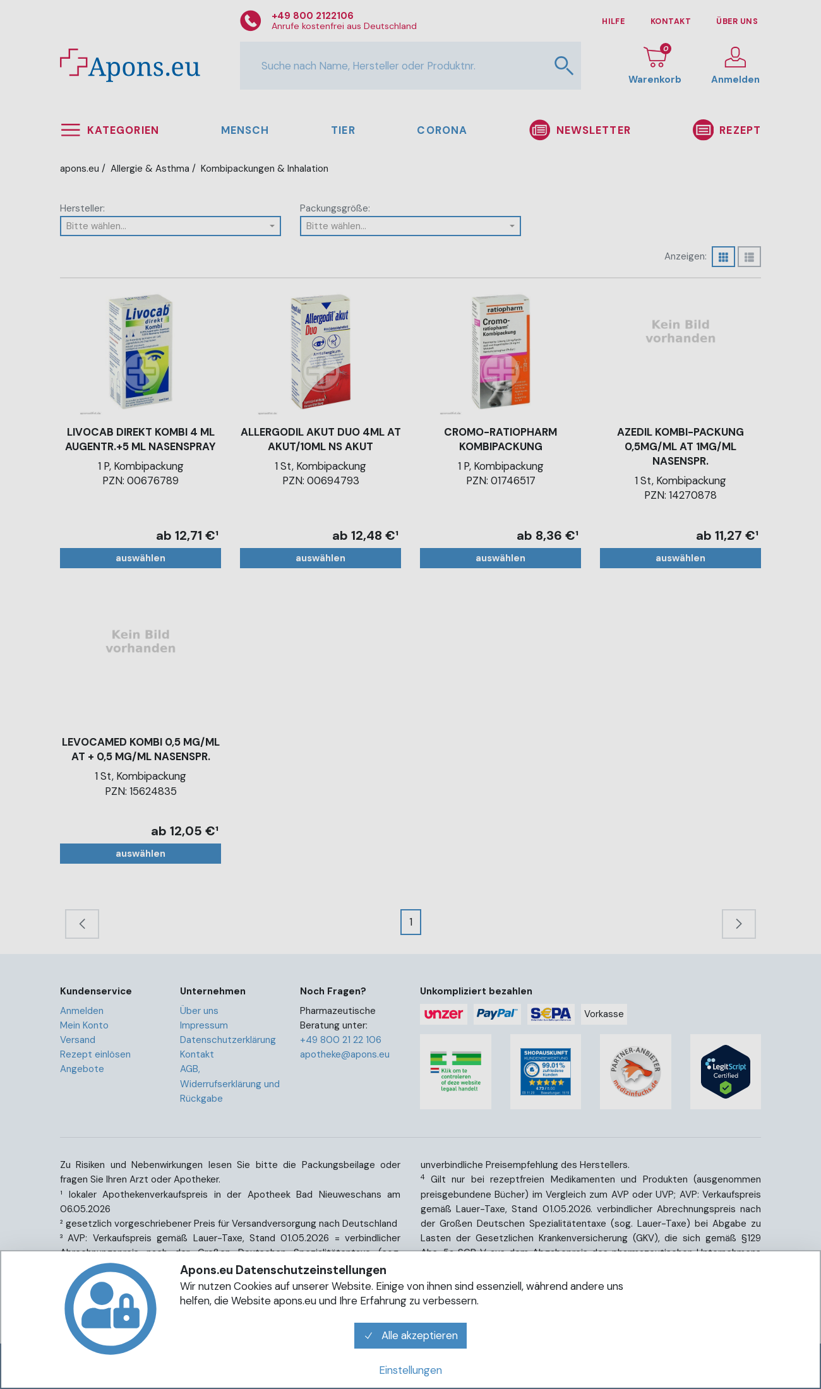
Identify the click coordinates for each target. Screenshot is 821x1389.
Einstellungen (410, 1370)
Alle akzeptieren (410, 1335)
